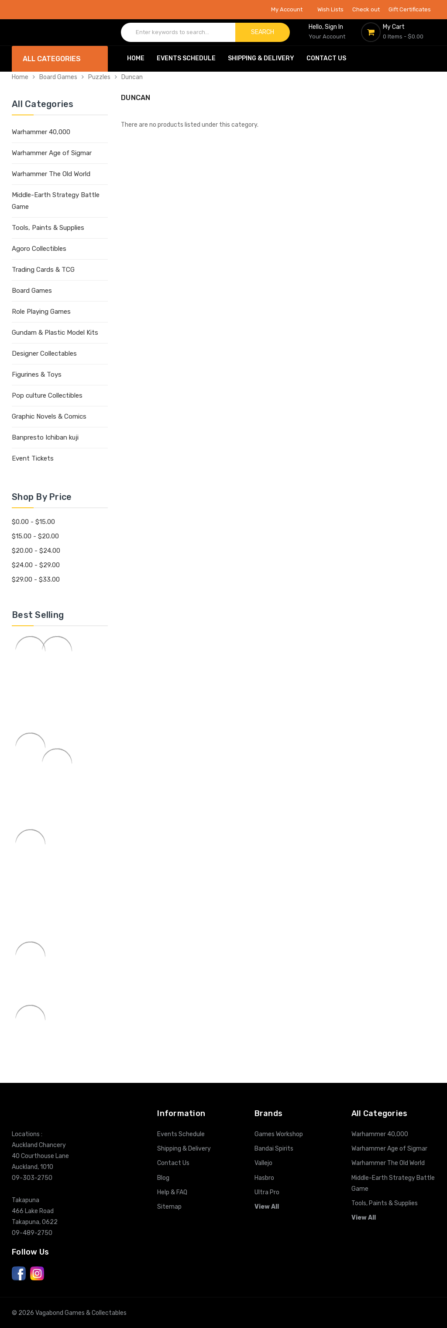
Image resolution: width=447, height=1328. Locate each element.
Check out (366, 9)
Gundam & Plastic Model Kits (55, 332)
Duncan (132, 77)
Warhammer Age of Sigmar (52, 153)
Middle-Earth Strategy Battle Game (56, 201)
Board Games (58, 77)
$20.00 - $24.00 (36, 551)
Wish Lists (330, 9)
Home (135, 58)
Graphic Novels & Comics (49, 416)
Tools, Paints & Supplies (48, 228)
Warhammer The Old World (51, 174)
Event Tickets (33, 458)
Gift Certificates (410, 9)
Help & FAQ (172, 1192)
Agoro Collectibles (39, 249)
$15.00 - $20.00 (35, 536)
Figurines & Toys (37, 374)
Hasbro (264, 1178)
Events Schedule (186, 58)
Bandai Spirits (273, 1148)
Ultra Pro (266, 1192)
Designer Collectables (44, 353)
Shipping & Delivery (261, 58)
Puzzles (99, 77)
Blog (163, 1178)
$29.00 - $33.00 (36, 579)
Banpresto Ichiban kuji (45, 437)
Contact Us (326, 58)
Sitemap (169, 1206)
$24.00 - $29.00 (36, 565)
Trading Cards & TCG (43, 270)
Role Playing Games (41, 312)
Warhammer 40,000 (41, 132)
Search (262, 32)
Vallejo (263, 1163)
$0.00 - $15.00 (33, 522)
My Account (290, 9)
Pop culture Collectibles (47, 395)
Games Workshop (278, 1134)
